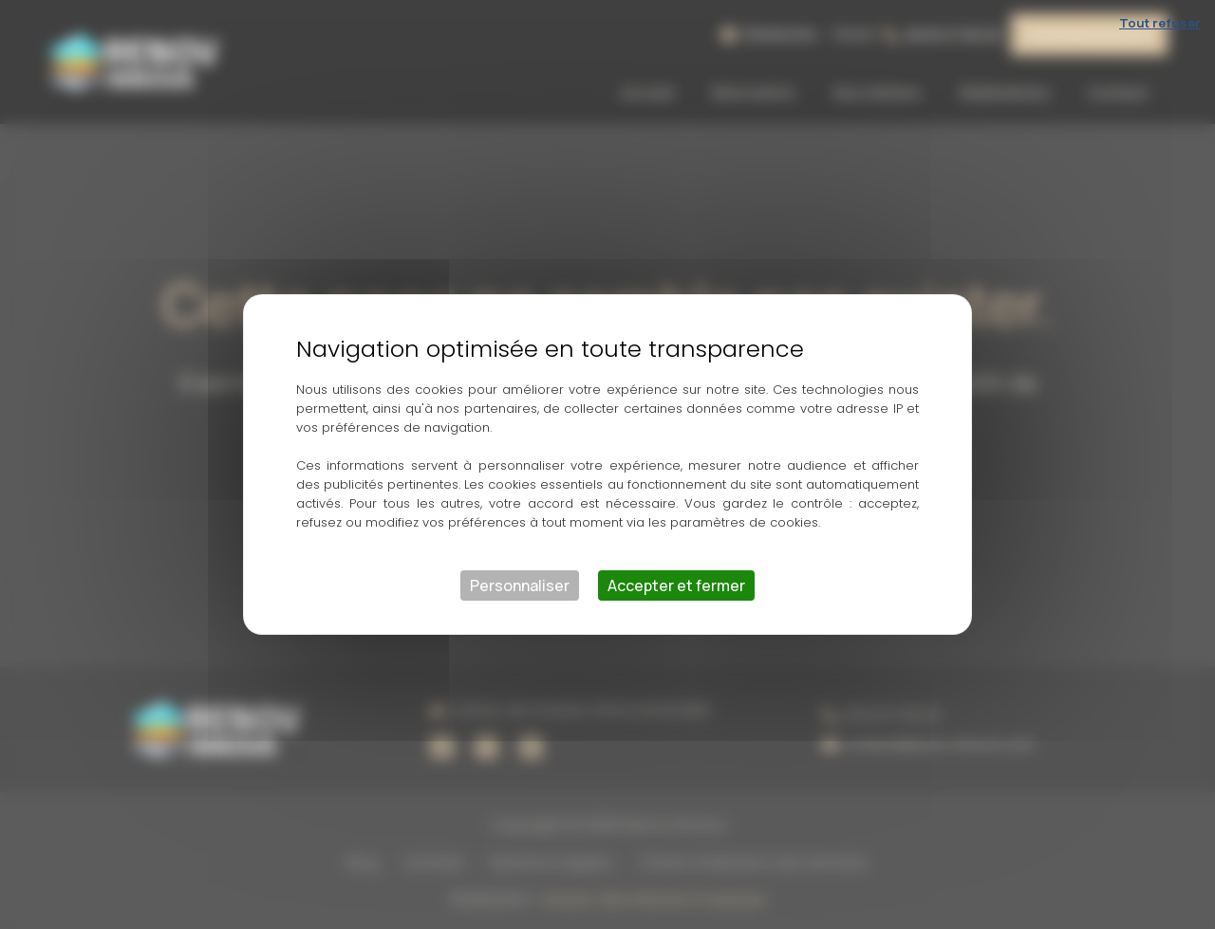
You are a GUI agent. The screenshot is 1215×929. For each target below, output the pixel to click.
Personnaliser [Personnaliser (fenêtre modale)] (520, 585)
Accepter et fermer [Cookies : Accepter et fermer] (676, 585)
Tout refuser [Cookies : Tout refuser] (1160, 22)
